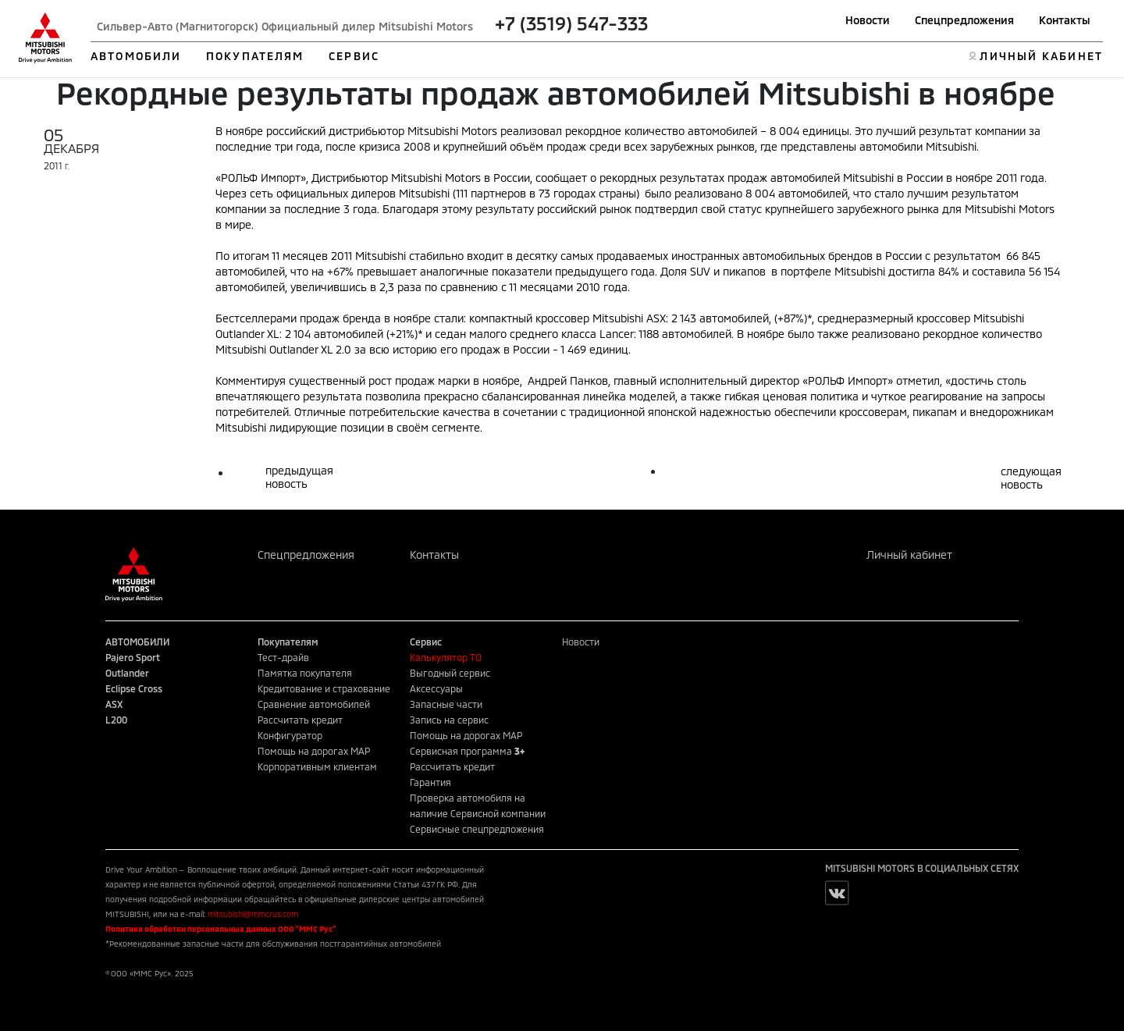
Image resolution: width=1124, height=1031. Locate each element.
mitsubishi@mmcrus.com (253, 914)
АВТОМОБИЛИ (136, 55)
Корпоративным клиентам (317, 766)
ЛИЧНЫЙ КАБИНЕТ (1041, 55)
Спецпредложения (964, 20)
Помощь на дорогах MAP (314, 750)
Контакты (1064, 20)
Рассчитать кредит (300, 719)
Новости (867, 20)
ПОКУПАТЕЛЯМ (255, 55)
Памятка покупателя (305, 672)
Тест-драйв (283, 657)
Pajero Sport (132, 657)
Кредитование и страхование (324, 688)
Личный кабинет (909, 554)
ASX (114, 704)
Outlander (127, 672)
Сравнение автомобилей (314, 704)
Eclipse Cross (133, 688)
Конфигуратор (290, 735)
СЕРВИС (354, 55)
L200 (116, 719)
